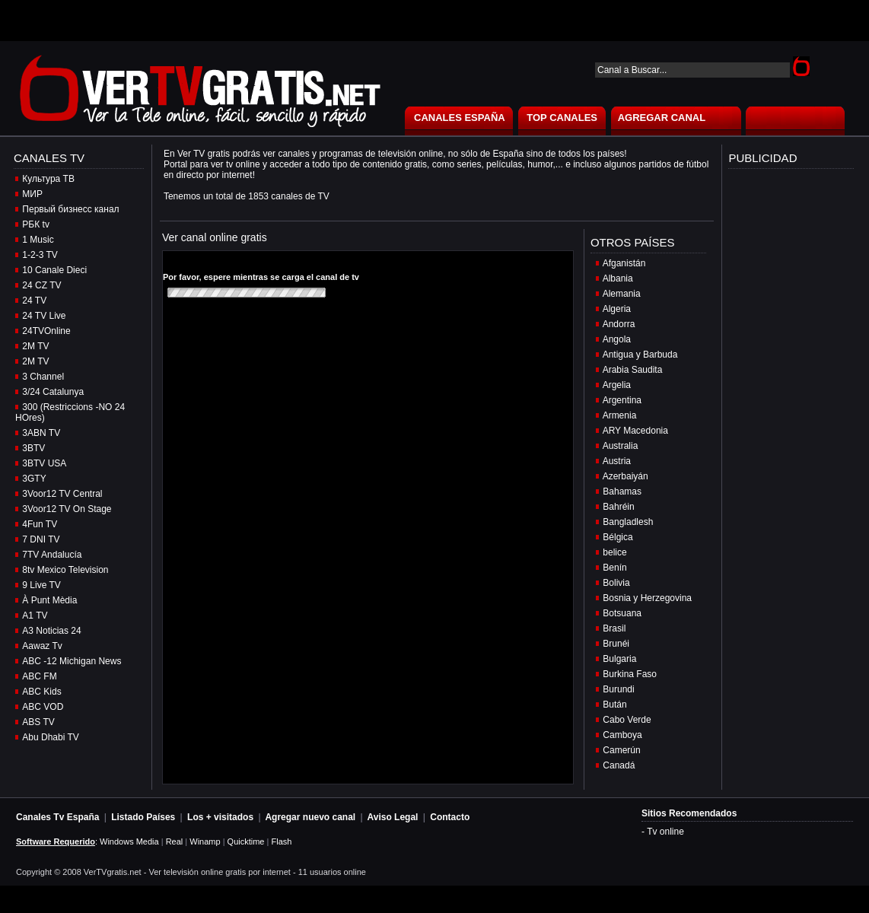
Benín (614, 567)
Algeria (617, 309)
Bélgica (617, 537)
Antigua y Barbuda (640, 354)
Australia (620, 446)
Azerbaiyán (625, 476)
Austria (617, 461)
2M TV (35, 346)
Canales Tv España (57, 817)
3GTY (34, 478)
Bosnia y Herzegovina (647, 598)
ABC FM (39, 676)
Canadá (619, 765)
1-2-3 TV (39, 255)
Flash (281, 841)
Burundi (618, 689)
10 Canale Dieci (54, 270)
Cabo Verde (627, 719)
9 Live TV (41, 585)
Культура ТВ (48, 178)
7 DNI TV (40, 539)
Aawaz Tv (42, 646)
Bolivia (616, 582)
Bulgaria (619, 659)
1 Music (37, 239)
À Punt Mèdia (49, 600)
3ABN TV (41, 433)
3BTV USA (44, 463)
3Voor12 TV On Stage (66, 509)
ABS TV (38, 722)
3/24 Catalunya (53, 392)
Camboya (622, 735)
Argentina (622, 400)
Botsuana (622, 613)
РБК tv (35, 224)
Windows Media (129, 841)
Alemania (622, 293)
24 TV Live (43, 315)
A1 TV (34, 615)
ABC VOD (42, 706)
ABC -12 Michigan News (71, 661)
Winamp (204, 841)
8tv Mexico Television (65, 570)
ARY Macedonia (635, 430)
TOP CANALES (562, 117)
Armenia (620, 415)
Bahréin (618, 506)
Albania (618, 278)
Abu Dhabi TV (50, 737)
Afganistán (624, 263)
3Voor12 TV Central (62, 493)
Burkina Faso (630, 674)
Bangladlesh (628, 522)
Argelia (617, 385)
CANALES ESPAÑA (459, 117)
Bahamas (622, 491)
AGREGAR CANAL (662, 117)
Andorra (619, 324)
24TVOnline (46, 331)
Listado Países (143, 817)
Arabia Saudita (633, 369)
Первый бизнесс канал (70, 209)
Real (174, 841)
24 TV (34, 300)
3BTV (33, 448)
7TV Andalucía (51, 554)
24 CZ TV (41, 285)
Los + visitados (220, 817)
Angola (617, 339)
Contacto (450, 817)
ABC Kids (41, 691)
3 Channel (43, 376)
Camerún (621, 750)
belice (614, 552)
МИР (32, 194)
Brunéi (616, 643)
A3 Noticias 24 (51, 630)
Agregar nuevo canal (310, 817)
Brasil (614, 628)
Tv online (665, 831)
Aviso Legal (393, 817)
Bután (614, 704)
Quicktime (246, 841)
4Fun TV (39, 524)
